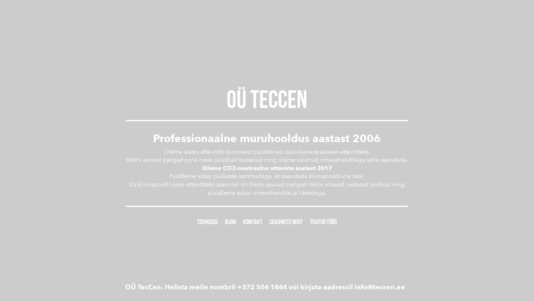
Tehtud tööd (323, 221)
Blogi (230, 221)
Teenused (207, 221)
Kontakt (252, 221)
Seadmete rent (286, 221)
